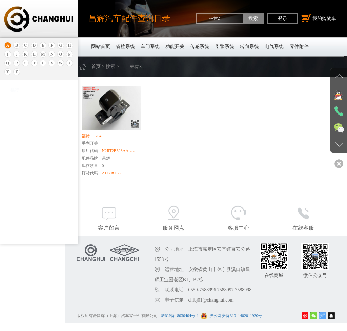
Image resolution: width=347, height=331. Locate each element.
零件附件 (299, 46)
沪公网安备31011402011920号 (248, 324)
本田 (14, 162)
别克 (14, 153)
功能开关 (174, 46)
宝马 (14, 179)
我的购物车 (318, 18)
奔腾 (14, 196)
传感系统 (199, 46)
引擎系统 (224, 46)
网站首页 (100, 46)
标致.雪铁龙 (21, 229)
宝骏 (14, 170)
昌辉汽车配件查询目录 (129, 18)
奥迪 (14, 97)
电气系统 (274, 46)
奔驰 (14, 204)
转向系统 (249, 46)
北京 (14, 136)
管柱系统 (125, 46)
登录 (282, 18)
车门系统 (150, 46)
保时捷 (16, 145)
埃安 (14, 114)
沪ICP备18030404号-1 (191, 324)
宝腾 (14, 187)
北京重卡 (19, 238)
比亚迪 (16, 221)
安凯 (14, 105)
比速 (14, 212)
